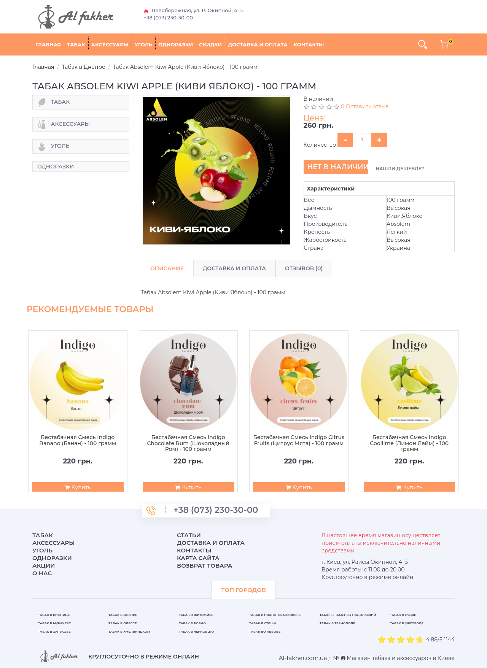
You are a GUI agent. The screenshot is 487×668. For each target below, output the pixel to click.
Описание (167, 268)
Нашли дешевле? (400, 168)
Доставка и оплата (257, 44)
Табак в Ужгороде (406, 623)
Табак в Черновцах (196, 631)
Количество (320, 144)
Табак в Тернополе (337, 623)
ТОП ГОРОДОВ (243, 589)
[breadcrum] (303, 658)
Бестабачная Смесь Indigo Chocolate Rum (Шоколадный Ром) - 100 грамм (188, 443)
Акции (43, 565)
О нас (42, 573)
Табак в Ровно (192, 623)
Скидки (210, 44)
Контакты (309, 44)
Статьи (189, 535)
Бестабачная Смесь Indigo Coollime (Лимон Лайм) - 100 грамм (409, 443)
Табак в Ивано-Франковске (275, 615)
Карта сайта (198, 558)
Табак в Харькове (54, 631)
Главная (48, 44)
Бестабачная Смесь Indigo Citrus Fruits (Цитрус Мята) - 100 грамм (299, 440)
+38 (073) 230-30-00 (168, 17)
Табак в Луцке (403, 615)
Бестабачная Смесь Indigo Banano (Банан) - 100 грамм (77, 440)
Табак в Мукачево (54, 623)
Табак (76, 44)
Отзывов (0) (304, 268)
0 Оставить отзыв (365, 106)
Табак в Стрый (262, 623)
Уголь (143, 44)
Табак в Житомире (196, 615)
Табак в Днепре (122, 615)
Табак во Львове (264, 631)
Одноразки (175, 44)
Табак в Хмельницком (129, 631)
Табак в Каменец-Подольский (348, 615)
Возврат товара (204, 565)
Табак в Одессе (122, 623)
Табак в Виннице (54, 615)
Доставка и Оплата (234, 268)
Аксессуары (110, 44)
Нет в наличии (337, 167)
